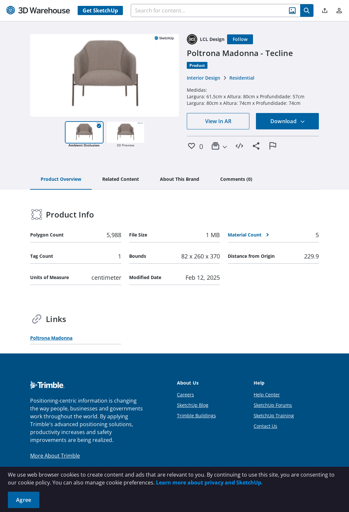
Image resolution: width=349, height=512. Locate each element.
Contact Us (265, 426)
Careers (185, 394)
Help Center (267, 394)
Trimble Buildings (196, 415)
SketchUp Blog (192, 405)
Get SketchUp (100, 10)
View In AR (218, 121)
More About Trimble (55, 455)
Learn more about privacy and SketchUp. (209, 482)
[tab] (61, 179)
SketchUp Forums (273, 405)
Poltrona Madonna (51, 338)
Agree (23, 499)
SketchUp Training (274, 415)
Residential (241, 78)
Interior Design (203, 78)
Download (287, 121)
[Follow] (240, 39)
